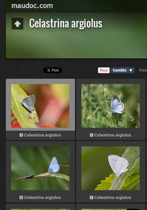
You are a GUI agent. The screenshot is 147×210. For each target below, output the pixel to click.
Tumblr (124, 70)
